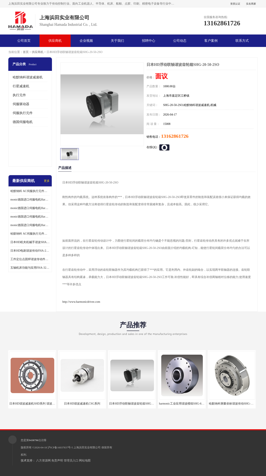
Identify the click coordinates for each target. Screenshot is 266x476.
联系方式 (242, 40)
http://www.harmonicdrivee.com (81, 301)
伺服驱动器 (21, 104)
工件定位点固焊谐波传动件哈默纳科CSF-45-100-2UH (30, 259)
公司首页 (24, 40)
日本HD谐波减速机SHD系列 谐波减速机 (35, 403)
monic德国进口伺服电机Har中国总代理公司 (30, 216)
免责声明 (57, 460)
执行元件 (19, 95)
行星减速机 (21, 86)
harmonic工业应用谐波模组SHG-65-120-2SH (186, 403)
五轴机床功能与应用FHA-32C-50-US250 (30, 267)
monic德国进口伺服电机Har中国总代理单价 (30, 199)
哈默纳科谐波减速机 (28, 77)
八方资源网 (43, 460)
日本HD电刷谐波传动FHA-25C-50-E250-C (30, 250)
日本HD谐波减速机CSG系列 (82, 403)
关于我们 (117, 40)
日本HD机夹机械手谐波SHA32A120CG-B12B (30, 242)
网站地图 (85, 460)
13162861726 (174, 136)
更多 (47, 180)
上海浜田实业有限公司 (87, 447)
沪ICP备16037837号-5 (60, 447)
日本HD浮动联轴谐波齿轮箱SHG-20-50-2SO (137, 403)
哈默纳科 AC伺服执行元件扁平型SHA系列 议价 (30, 191)
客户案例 (211, 40)
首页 (26, 52)
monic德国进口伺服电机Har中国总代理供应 (30, 225)
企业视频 (86, 40)
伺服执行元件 (23, 113)
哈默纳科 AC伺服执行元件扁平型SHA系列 (30, 233)
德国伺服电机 (23, 122)
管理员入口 (71, 460)
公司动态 (179, 40)
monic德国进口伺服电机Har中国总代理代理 (30, 208)
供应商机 (55, 40)
